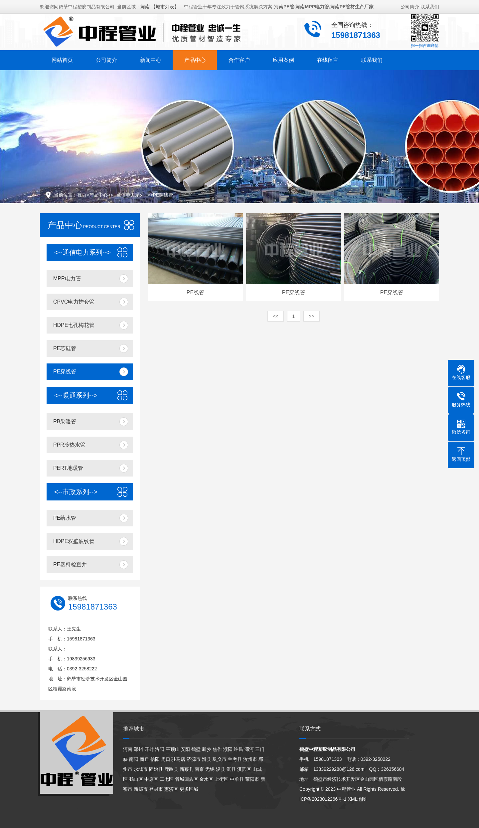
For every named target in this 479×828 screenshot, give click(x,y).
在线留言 (327, 59)
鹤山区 (136, 779)
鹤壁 (196, 749)
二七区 (167, 779)
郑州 (138, 749)
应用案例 (283, 59)
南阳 (133, 759)
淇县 (231, 769)
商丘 (144, 759)
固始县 (156, 769)
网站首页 (62, 59)
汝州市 (250, 759)
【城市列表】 (165, 6)
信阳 (155, 759)
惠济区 (171, 789)
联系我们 (429, 6)
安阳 (185, 749)
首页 (81, 195)
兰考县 (235, 759)
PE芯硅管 (64, 348)
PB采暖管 (64, 421)
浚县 (220, 769)
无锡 (210, 769)
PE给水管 (64, 518)
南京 (199, 769)
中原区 (151, 779)
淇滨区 (244, 769)
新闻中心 (150, 59)
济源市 (194, 759)
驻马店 (178, 759)
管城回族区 (186, 779)
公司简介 (409, 6)
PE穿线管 (163, 195)
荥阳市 (252, 779)
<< (275, 316)
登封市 (156, 789)
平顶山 (173, 749)
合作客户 (239, 59)
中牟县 (237, 779)
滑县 (206, 759)
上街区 (222, 779)
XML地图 (357, 799)
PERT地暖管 (68, 468)
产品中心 (195, 59)
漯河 (249, 749)
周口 (165, 759)
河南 (127, 749)
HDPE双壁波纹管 (73, 541)
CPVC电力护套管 (73, 302)
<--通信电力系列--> (130, 195)
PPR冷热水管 (69, 445)
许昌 (238, 749)
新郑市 (141, 789)
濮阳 (228, 749)
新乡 (206, 749)
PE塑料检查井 (70, 564)
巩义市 (220, 759)
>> (311, 316)
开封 (149, 749)
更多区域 (189, 789)
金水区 (206, 779)
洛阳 (159, 749)
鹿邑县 (171, 769)
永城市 (141, 769)
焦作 (217, 749)
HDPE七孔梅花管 (73, 325)
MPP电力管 (67, 278)
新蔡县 (187, 769)
